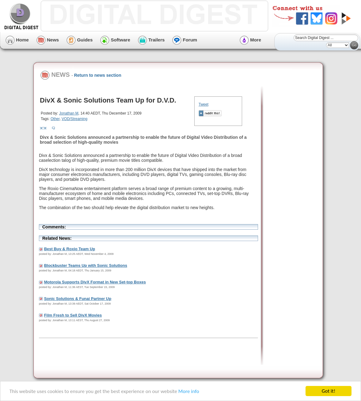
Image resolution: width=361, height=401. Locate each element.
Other (55, 119)
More (250, 39)
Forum (184, 39)
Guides (79, 39)
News (47, 39)
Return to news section (97, 75)
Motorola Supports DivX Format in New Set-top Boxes (95, 282)
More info (188, 392)
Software (115, 39)
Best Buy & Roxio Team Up (69, 249)
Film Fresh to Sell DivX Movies (73, 315)
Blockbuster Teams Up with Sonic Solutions (85, 265)
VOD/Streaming (74, 119)
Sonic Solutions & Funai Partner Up (78, 298)
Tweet (203, 104)
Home (17, 39)
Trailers (151, 39)
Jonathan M (68, 113)
